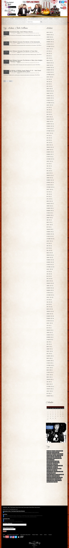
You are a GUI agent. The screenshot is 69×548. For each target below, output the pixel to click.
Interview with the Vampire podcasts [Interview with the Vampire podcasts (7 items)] (53, 461)
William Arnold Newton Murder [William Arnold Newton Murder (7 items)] (52, 481)
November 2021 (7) (50, 154)
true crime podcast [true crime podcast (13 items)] (58, 478)
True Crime (33, 43)
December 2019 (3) (50, 208)
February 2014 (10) (50, 283)
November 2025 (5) (50, 41)
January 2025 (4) (50, 65)
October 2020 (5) (50, 184)
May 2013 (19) (49, 304)
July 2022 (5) (49, 135)
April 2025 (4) (49, 58)
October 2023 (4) (50, 100)
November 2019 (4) (50, 210)
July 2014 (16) (49, 271)
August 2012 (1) (50, 323)
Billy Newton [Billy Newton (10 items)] (49, 452)
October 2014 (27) (50, 264)
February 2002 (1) (50, 388)
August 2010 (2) (50, 351)
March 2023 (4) (50, 116)
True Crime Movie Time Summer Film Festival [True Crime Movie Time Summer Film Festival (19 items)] (54, 477)
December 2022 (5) (50, 123)
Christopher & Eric (21, 18)
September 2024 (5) (50, 74)
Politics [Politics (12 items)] (60, 468)
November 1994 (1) (50, 395)
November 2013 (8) (50, 290)
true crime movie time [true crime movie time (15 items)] (55, 476)
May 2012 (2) (49, 327)
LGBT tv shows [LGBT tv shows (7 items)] (49, 467)
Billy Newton (22, 52)
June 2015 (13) (49, 245)
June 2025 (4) (49, 53)
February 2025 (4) (50, 62)
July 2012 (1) (49, 325)
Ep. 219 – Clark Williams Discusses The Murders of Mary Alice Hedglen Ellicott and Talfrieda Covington (23, 61)
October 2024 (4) (50, 72)
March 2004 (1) (49, 384)
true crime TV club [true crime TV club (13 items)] (58, 480)
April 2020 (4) (49, 198)
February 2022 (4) (50, 147)
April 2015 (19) (49, 250)
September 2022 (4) (50, 130)
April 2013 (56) (49, 306)
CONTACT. (5, 507)
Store (50, 18)
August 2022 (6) (50, 133)
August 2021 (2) (50, 161)
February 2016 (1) (50, 229)
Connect (56, 18)
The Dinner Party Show (35, 18)
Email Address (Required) (8, 527)
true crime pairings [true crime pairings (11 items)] (50, 478)
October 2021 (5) (50, 156)
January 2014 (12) (50, 285)
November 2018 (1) (50, 215)
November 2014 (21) (50, 262)
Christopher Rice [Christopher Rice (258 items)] (60, 453)
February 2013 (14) (50, 311)
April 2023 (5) (49, 114)
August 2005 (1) (50, 374)
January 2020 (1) (50, 205)
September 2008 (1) (50, 365)
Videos (46, 18)
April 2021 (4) (49, 170)
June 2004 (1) (49, 381)
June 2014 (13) (49, 273)
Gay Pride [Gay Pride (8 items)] (52, 456)
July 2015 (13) (49, 243)
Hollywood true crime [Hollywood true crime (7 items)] (50, 459)
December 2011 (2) (50, 334)
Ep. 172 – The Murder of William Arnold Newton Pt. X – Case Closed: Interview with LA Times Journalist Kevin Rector (22, 71)
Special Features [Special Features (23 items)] (49, 473)
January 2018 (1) (50, 217)
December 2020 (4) (50, 180)
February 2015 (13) (50, 255)
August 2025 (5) (50, 48)
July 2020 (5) (49, 191)
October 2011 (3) (50, 339)
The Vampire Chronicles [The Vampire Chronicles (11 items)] (59, 474)
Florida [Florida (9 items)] (48, 456)
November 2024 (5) (50, 69)
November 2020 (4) (50, 182)
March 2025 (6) (50, 60)
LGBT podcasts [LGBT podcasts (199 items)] (49, 464)
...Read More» (38, 45)
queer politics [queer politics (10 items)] (54, 470)
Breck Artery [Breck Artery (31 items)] (49, 453)
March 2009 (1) (49, 358)
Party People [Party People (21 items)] (55, 468)
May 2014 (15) (49, 276)
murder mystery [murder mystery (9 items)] (49, 468)
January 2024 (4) (50, 93)
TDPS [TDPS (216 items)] (54, 473)
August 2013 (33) (50, 297)
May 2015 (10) (49, 248)
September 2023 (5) (50, 102)
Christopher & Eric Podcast (12, 534)
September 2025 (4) (50, 46)
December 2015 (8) (50, 231)
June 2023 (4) (49, 109)
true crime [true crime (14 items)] (48, 476)
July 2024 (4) (49, 79)
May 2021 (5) (49, 168)
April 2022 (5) (49, 142)
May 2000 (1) (49, 393)
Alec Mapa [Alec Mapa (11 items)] (48, 450)
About (45, 534)
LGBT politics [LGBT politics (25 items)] (55, 464)
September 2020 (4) (50, 187)
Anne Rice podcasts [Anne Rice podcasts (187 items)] (59, 450)
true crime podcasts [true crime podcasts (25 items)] (50, 480)
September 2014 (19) (50, 266)
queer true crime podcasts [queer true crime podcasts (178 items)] (58, 471)
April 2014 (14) (49, 278)
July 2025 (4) (49, 51)
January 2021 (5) (50, 177)
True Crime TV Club (38, 43)
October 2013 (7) (50, 292)
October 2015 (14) (50, 236)
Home (11, 18)
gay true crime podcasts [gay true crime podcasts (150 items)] (57, 458)
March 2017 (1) (49, 222)
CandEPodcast (22, 43)
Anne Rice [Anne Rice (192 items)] (53, 450)
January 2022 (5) (50, 149)
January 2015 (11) (50, 257)
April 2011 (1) (49, 344)
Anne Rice (5, 514)
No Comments (13, 43)
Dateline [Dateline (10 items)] (54, 455)
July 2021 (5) (49, 163)
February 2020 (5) (50, 203)
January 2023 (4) (50, 121)
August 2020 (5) (50, 189)
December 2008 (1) (50, 360)
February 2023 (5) (50, 119)
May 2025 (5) (49, 55)
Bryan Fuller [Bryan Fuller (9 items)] (54, 453)
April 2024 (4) (49, 86)
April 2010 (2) (49, 353)
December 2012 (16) (50, 316)
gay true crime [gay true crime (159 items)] (49, 458)
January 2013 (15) (50, 313)
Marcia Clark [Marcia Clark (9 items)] (55, 467)
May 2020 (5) (49, 196)
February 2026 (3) (50, 34)
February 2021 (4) (50, 175)
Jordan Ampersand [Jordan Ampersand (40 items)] (56, 462)
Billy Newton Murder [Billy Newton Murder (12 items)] (55, 452)
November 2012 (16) (50, 318)
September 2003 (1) (50, 386)
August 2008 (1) (50, 367)
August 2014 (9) (50, 269)
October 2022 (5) (50, 128)
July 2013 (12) (49, 299)
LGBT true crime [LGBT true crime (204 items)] (49, 465)
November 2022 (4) (50, 126)
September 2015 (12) (50, 238)
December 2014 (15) (50, 259)
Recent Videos (35, 534)
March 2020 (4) (50, 201)
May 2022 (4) (49, 140)
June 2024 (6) (49, 81)
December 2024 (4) (50, 67)
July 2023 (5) (49, 107)
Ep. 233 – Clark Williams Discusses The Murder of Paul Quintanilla (22, 42)
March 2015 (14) (50, 252)
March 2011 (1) (49, 346)
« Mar (47, 419)
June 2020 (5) (49, 194)
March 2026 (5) (50, 32)
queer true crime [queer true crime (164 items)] (50, 471)
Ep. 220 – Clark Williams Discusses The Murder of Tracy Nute (20, 51)
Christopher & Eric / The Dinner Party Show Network (14, 511)
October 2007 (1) (50, 372)
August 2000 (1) (50, 391)
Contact (50, 534)
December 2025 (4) (50, 39)
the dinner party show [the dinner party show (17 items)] (50, 474)
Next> (10, 81)
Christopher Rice (6, 518)
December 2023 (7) (50, 95)
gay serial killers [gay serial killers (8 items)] (58, 456)
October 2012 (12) (50, 320)
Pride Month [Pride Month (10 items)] (49, 470)
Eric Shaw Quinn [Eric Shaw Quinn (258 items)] (59, 455)
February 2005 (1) (50, 379)
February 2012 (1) (50, 330)
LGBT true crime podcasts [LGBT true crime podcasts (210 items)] (58, 465)
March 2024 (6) (50, 88)
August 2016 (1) (50, 224)
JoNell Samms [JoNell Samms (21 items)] (49, 462)
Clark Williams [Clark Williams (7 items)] (49, 455)
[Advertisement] (34, 494)
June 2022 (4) (49, 137)
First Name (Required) (7, 523)
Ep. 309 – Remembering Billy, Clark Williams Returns (18, 31)
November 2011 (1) (50, 337)
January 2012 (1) (50, 332)
